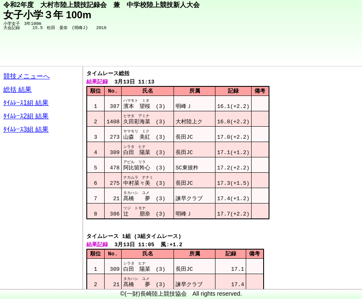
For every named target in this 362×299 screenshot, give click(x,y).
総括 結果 (17, 89)
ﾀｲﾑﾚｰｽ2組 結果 (26, 116)
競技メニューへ (26, 76)
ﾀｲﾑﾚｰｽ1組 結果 (26, 102)
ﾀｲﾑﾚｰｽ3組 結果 (26, 129)
